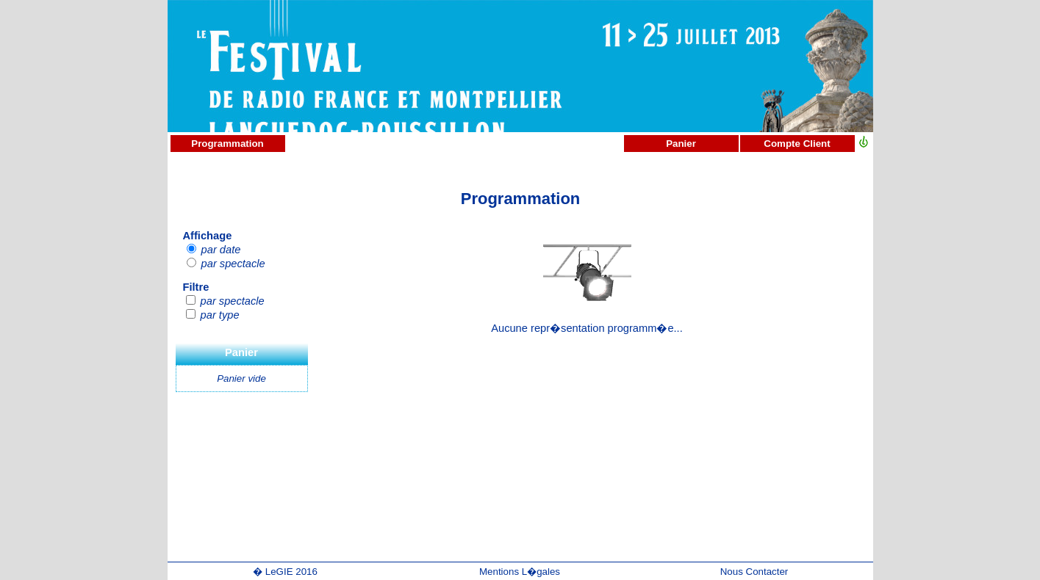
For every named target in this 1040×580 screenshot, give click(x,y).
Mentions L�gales (519, 571)
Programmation (227, 143)
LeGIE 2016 (291, 571)
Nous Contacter (754, 571)
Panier (681, 143)
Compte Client (797, 143)
